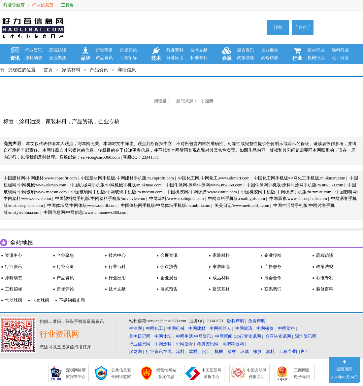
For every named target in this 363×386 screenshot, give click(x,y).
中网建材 (197, 328)
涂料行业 (340, 50)
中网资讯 (202, 336)
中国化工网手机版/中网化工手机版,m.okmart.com (300, 177)
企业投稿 (272, 255)
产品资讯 (104, 57)
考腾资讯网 (207, 343)
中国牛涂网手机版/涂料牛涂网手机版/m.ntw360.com (295, 184)
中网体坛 (163, 336)
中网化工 (154, 328)
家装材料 (71, 69)
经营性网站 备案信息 (166, 373)
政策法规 (245, 57)
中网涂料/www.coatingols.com (176, 198)
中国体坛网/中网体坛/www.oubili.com (82, 205)
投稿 (278, 27)
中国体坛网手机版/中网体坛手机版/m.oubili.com (166, 205)
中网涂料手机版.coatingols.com (236, 198)
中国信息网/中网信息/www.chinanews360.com (86, 212)
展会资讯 (245, 50)
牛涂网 (135, 328)
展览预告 (169, 289)
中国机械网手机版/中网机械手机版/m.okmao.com (116, 184)
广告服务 (272, 266)
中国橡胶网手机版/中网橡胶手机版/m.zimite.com (286, 191)
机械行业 (316, 57)
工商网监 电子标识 (302, 373)
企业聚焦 (57, 57)
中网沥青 (184, 343)
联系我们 (272, 289)
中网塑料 (286, 328)
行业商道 (104, 50)
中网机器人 (220, 328)
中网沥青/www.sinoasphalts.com (298, 198)
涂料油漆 (29, 121)
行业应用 (174, 57)
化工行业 (340, 57)
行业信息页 (42, 5)
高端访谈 (57, 50)
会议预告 (169, 266)
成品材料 (221, 277)
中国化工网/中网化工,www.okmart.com (213, 177)
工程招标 (128, 57)
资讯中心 (13, 255)
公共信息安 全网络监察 (121, 373)
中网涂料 (163, 343)
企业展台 (269, 50)
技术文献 (199, 50)
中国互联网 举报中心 (211, 373)
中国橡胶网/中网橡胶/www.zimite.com (202, 191)
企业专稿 (108, 121)
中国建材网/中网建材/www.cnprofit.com (40, 177)
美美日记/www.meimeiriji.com (241, 205)
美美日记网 (139, 336)
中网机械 (175, 328)
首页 (48, 69)
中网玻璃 (243, 328)
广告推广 (303, 27)
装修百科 (324, 289)
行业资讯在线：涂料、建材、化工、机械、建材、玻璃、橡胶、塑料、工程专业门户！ (227, 351)
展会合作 (272, 277)
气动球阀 (13, 300)
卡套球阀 (40, 300)
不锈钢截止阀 (72, 300)
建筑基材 (221, 289)
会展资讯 (169, 255)
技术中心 (117, 255)
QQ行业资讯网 (247, 336)
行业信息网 (139, 343)
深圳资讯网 (305, 336)
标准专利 (199, 57)
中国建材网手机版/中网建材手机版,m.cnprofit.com (127, 177)
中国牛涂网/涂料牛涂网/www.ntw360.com (204, 184)
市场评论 (128, 50)
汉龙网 (135, 351)
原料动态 (33, 57)
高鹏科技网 (233, 343)
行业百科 (174, 50)
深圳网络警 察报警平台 (76, 373)
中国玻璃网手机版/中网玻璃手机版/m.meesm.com (117, 191)
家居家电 (221, 266)
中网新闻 (223, 336)
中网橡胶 (265, 328)
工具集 (67, 5)
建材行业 (316, 50)
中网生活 (184, 336)
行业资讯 (33, 50)
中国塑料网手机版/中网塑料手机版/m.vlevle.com (100, 198)
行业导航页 (14, 5)
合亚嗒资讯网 (278, 336)
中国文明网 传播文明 (257, 373)
